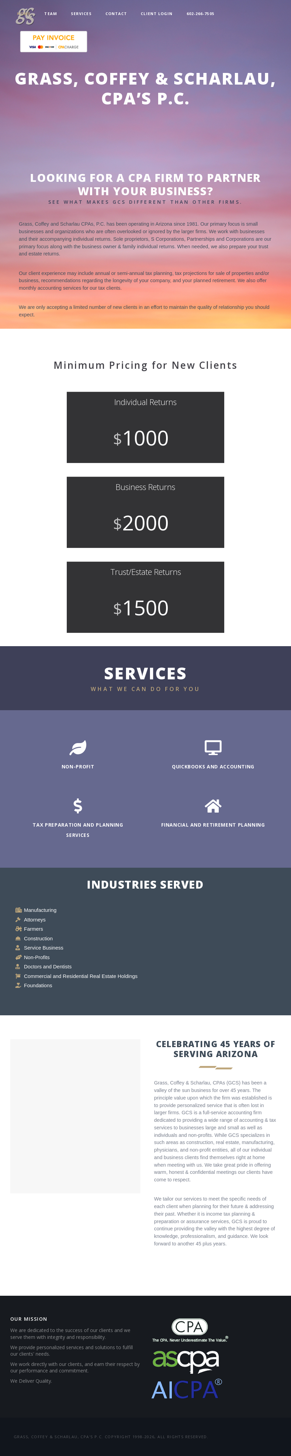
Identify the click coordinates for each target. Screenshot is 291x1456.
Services (81, 13)
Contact (116, 13)
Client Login (157, 13)
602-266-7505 (200, 13)
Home (23, 13)
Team (50, 13)
